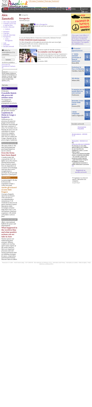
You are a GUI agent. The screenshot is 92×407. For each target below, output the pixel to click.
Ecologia (38, 9)
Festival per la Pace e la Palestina (78, 68)
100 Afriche (75, 78)
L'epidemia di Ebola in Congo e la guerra (8, 114)
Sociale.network (8, 46)
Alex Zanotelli (8, 16)
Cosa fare (6, 33)
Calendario (51, 9)
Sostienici (55, 1)
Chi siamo (32, 1)
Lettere (7, 29)
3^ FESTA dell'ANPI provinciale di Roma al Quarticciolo (76, 57)
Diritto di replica (83, 262)
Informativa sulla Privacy (59, 262)
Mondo (18, 9)
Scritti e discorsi (8, 27)
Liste (58, 9)
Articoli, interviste (9, 35)
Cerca (73, 9)
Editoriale (6, 177)
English (68, 8)
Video (64, 9)
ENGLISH (6, 45)
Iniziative (6, 31)
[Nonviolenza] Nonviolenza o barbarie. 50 (9, 66)
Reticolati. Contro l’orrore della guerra (78, 102)
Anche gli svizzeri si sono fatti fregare (9, 189)
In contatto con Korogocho (49, 52)
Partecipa (48, 1)
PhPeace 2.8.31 (48, 262)
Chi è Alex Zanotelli (9, 22)
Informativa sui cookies (72, 262)
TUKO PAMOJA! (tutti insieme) (32, 40)
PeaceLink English (9, 143)
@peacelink (75, 141)
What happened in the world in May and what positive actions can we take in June (9, 232)
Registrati (84, 9)
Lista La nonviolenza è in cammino (8, 52)
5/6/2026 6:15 (84, 141)
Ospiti (45, 9)
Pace (6, 9)
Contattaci (40, 1)
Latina (4, 88)
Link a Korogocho (8, 39)
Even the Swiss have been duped (8, 154)
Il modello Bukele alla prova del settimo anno (8, 95)
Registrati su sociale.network (81, 171)
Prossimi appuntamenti (76, 49)
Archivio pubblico (8, 62)
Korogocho (7, 37)
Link (4, 43)
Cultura (11, 9)
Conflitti (5, 106)
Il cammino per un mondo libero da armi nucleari (78, 91)
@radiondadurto (76, 134)
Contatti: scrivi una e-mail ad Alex (9, 24)
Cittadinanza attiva (28, 9)
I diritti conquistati (75, 112)
